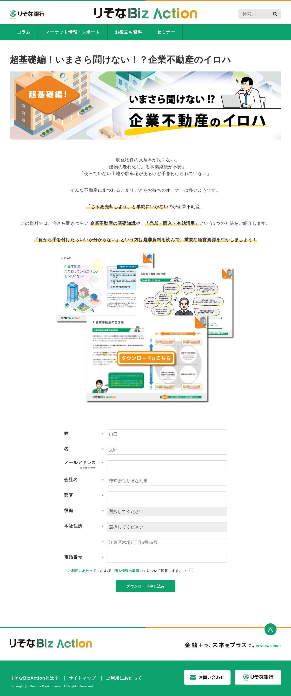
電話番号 (84, 558)
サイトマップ (82, 678)
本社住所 (84, 527)
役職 (84, 511)
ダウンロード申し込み (145, 586)
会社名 (84, 481)
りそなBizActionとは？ (34, 678)
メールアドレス (84, 465)
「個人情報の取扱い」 (129, 571)
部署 (84, 496)
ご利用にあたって (124, 678)
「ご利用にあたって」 (82, 571)
